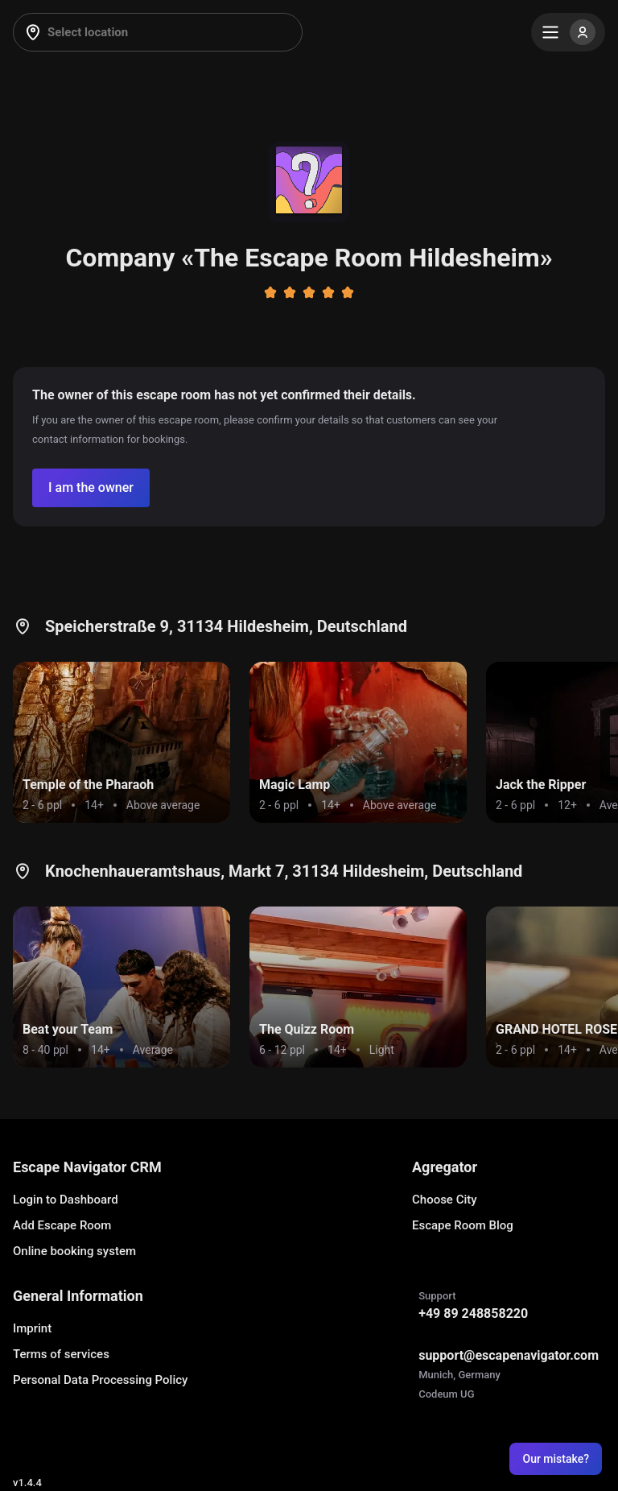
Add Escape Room (62, 1225)
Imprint (32, 1328)
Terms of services (61, 1354)
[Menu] (568, 32)
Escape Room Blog (462, 1225)
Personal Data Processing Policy (100, 1380)
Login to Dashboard (65, 1199)
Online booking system (74, 1251)
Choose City (444, 1199)
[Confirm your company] (91, 488)
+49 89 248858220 (473, 1313)
